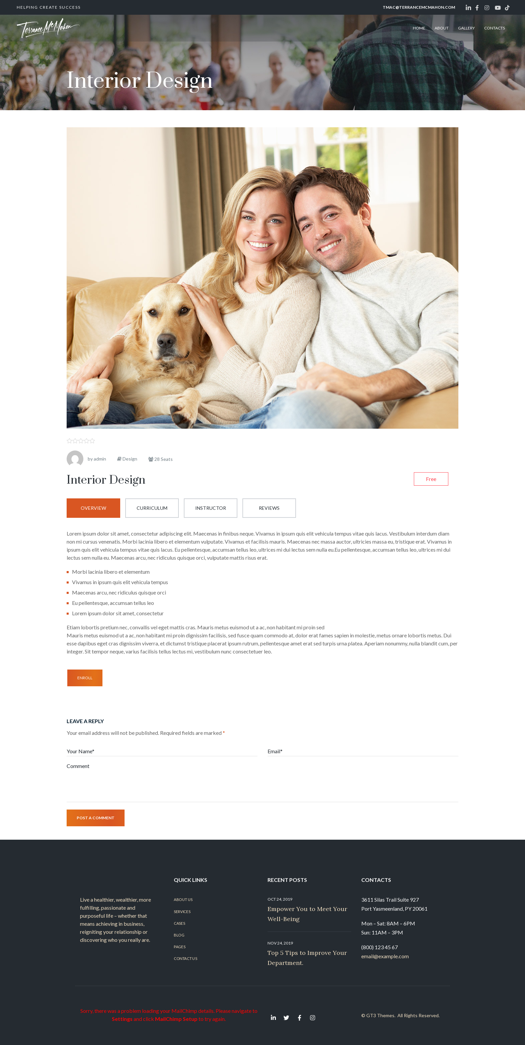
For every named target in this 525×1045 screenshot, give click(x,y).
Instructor (210, 508)
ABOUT (442, 27)
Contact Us (185, 958)
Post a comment (96, 817)
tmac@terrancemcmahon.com (419, 7)
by (90, 459)
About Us (183, 899)
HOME (419, 27)
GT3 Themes (380, 1015)
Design (130, 459)
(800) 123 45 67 (379, 947)
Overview (93, 508)
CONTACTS (494, 27)
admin (100, 459)
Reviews (269, 508)
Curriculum (152, 508)
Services (182, 911)
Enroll (84, 677)
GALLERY (466, 27)
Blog (179, 934)
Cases (179, 923)
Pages (179, 947)
